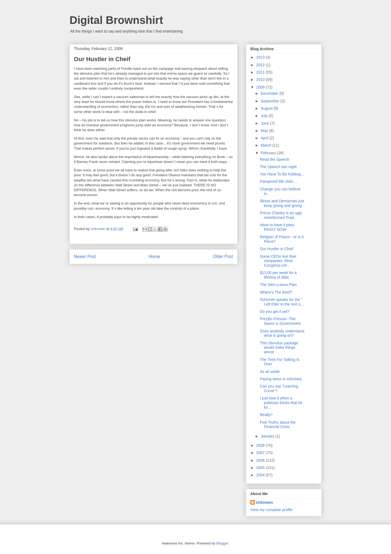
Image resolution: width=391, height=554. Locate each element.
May (265, 130)
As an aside (270, 371)
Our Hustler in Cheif (276, 249)
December (270, 93)
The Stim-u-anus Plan (278, 284)
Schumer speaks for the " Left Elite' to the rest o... (282, 301)
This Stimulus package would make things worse (279, 347)
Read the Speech (274, 159)
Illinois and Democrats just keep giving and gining (282, 203)
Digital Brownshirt (116, 20)
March (266, 145)
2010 (261, 79)
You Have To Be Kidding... (282, 174)
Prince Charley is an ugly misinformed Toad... (281, 215)
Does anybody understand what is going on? (282, 333)
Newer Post (85, 256)
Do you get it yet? (274, 311)
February (269, 153)
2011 (261, 72)
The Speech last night (278, 167)
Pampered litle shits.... (278, 181)
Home (154, 256)
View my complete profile (271, 510)
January (268, 436)
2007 (261, 453)
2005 (261, 467)
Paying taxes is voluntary (281, 379)
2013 (261, 57)
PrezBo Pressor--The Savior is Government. (281, 321)
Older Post (223, 256)
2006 (261, 460)
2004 (261, 475)
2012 (261, 65)
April (265, 138)
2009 (261, 87)
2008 (261, 445)
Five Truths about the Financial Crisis (278, 424)
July (265, 116)
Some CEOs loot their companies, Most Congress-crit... (278, 261)
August (267, 108)
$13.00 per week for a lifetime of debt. (278, 274)
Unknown (264, 502)
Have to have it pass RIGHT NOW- (277, 227)
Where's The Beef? (276, 292)
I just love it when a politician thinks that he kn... (281, 403)
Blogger (222, 543)
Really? (266, 415)
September (270, 101)
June (265, 123)
